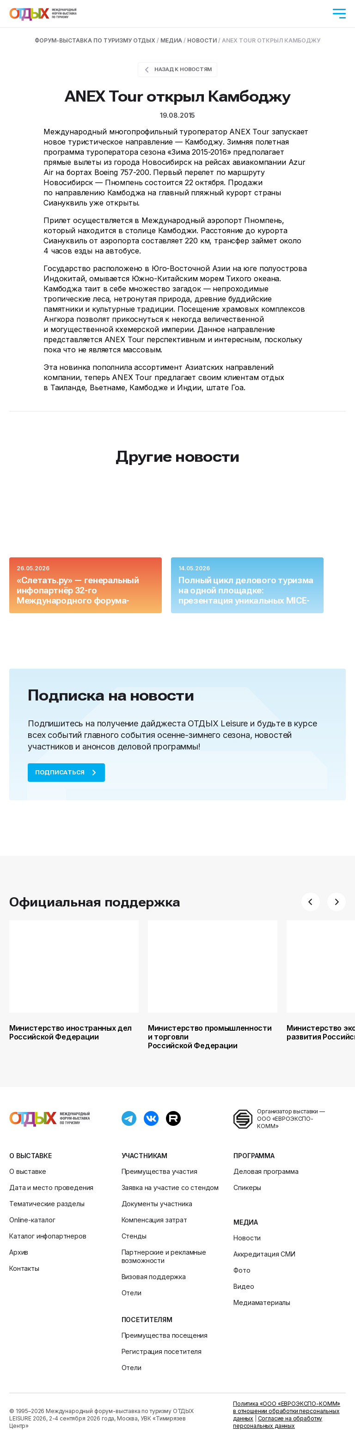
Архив (18, 1252)
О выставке (30, 1156)
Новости (247, 1238)
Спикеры (247, 1187)
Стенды (134, 1236)
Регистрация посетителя (162, 1351)
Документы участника (157, 1204)
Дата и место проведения (51, 1187)
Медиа (245, 1222)
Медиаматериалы (261, 1302)
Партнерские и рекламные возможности (164, 1256)
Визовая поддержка (154, 1277)
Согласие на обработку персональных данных (277, 1422)
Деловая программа (265, 1171)
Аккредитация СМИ (264, 1254)
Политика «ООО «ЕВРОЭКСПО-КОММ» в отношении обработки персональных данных (286, 1411)
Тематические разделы (47, 1204)
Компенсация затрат (154, 1220)
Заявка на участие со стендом (170, 1187)
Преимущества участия (159, 1171)
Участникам (144, 1156)
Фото (241, 1270)
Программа (254, 1156)
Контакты (24, 1268)
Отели (131, 1293)
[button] (310, 902)
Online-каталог (32, 1220)
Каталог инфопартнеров (47, 1236)
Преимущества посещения (165, 1335)
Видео (243, 1286)
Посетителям (147, 1319)
